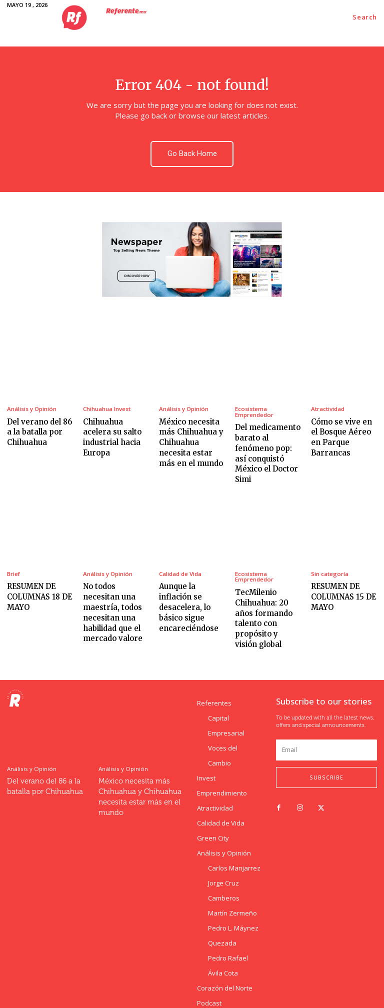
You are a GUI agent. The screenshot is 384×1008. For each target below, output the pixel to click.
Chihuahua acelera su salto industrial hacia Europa (113, 427)
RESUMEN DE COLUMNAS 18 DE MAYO (35, 575)
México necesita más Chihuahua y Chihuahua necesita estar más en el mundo (191, 436)
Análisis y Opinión (31, 406)
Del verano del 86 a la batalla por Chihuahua (38, 427)
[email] (326, 712)
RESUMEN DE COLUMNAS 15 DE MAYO (339, 575)
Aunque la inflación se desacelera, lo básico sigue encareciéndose (191, 580)
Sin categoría (329, 553)
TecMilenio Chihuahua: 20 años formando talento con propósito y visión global (266, 589)
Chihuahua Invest (106, 406)
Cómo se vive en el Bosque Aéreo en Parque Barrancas (341, 427)
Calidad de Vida (180, 553)
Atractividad (327, 406)
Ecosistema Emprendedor (254, 409)
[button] (364, 17)
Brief (13, 553)
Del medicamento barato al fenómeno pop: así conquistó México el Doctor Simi (268, 442)
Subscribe (327, 740)
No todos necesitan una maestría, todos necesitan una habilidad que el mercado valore (116, 584)
